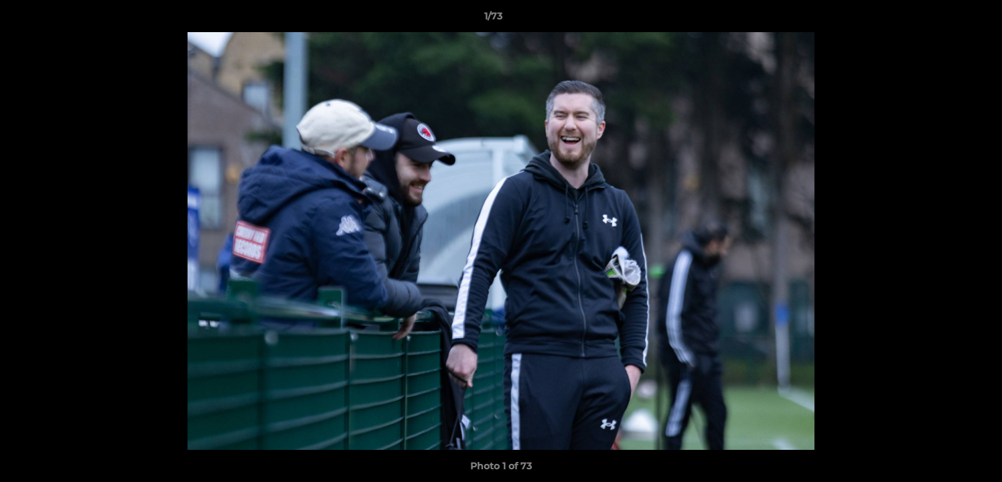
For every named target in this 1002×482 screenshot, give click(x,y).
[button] (946, 19)
